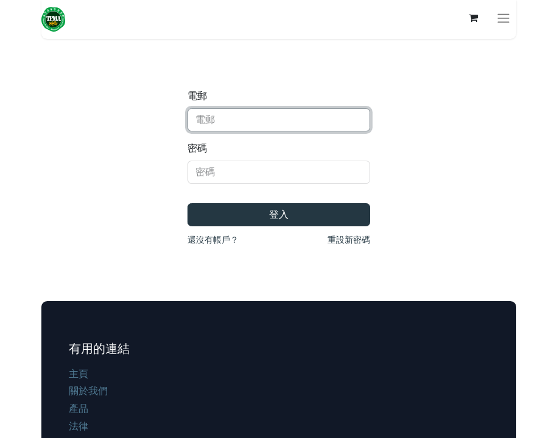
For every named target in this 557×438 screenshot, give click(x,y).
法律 (78, 426)
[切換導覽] (503, 18)
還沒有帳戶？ (213, 240)
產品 (78, 408)
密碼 (197, 148)
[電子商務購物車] (473, 17)
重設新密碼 (349, 240)
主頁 (78, 374)
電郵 (197, 96)
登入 (279, 214)
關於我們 (88, 391)
